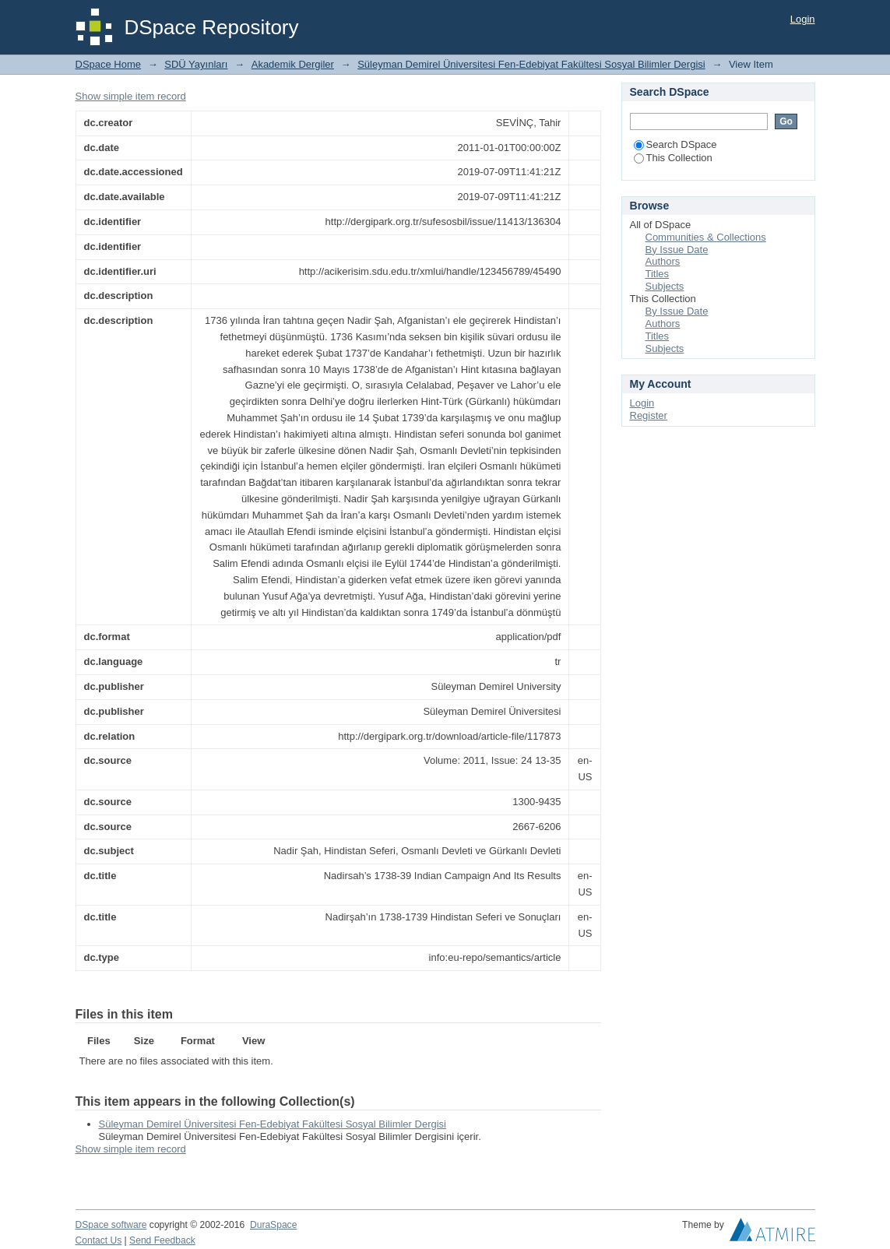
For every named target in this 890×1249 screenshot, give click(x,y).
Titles (658, 274)
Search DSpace (675, 144)
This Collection (673, 158)
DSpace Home (109, 64)
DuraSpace (273, 1224)
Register (648, 415)
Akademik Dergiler (293, 64)
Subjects (665, 286)
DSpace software (111, 1224)
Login (802, 19)
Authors (663, 261)
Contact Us (99, 1240)
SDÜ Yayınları (195, 64)
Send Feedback (162, 1240)
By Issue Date (677, 249)
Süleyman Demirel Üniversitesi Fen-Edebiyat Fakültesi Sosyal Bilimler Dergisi (531, 64)
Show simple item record (131, 96)
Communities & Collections (706, 237)
